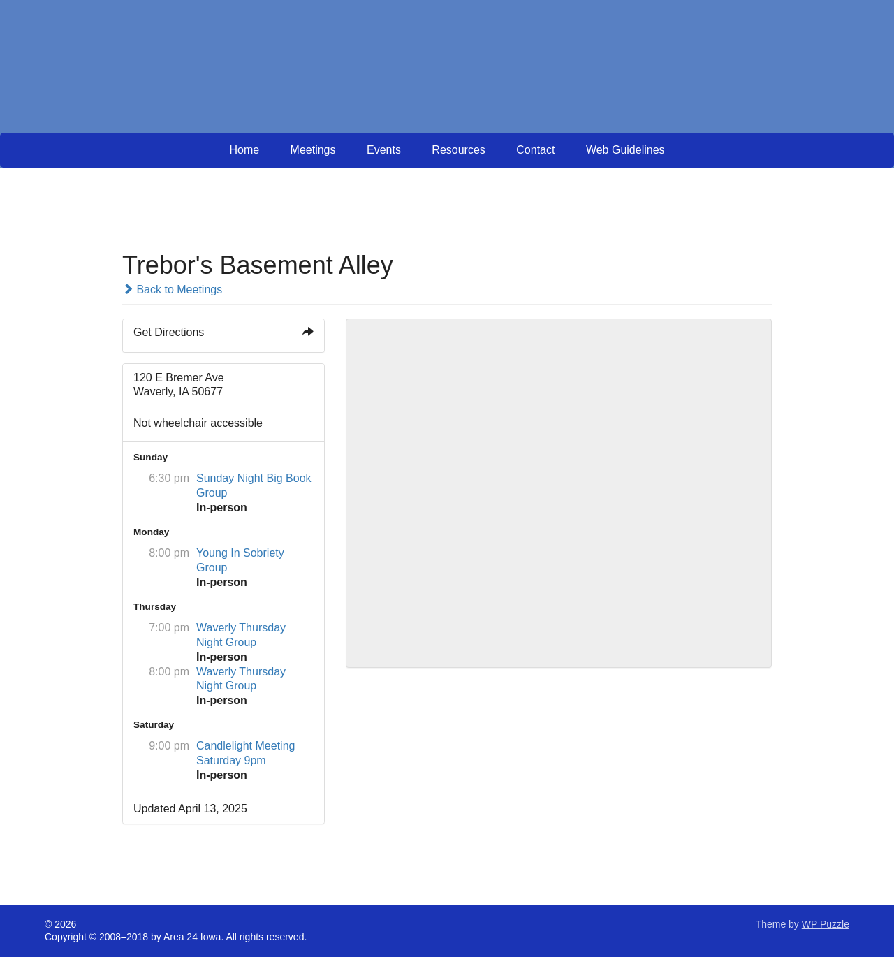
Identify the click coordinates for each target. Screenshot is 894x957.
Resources (458, 150)
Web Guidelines (625, 150)
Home (244, 150)
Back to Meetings (172, 289)
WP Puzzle (825, 924)
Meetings (313, 150)
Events (384, 150)
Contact (535, 150)
